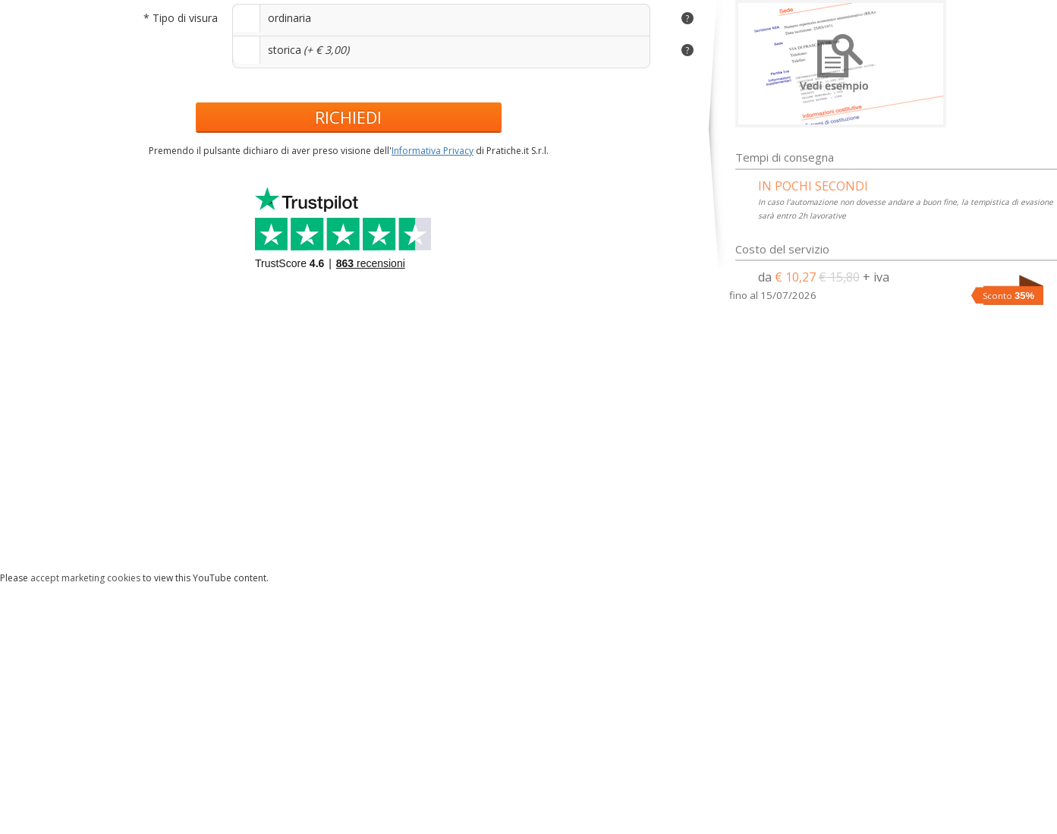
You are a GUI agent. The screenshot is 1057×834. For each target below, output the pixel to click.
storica (284, 49)
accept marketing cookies (85, 577)
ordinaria (289, 18)
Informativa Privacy (432, 150)
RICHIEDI (348, 117)
